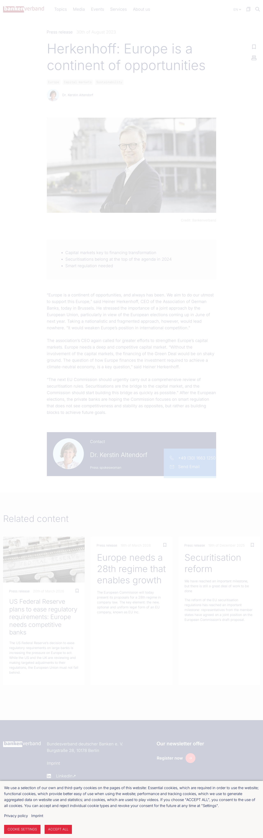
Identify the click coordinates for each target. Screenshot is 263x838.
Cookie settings (22, 829)
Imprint (37, 816)
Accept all (58, 829)
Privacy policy (16, 816)
